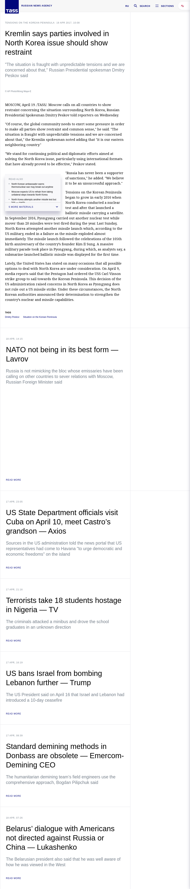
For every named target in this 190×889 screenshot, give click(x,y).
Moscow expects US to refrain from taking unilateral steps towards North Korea (32, 193)
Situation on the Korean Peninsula (40, 317)
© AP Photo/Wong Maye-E (18, 91)
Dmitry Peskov (12, 317)
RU (127, 6)
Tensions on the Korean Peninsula (30, 22)
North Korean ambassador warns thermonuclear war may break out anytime (32, 185)
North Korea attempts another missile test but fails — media (34, 201)
